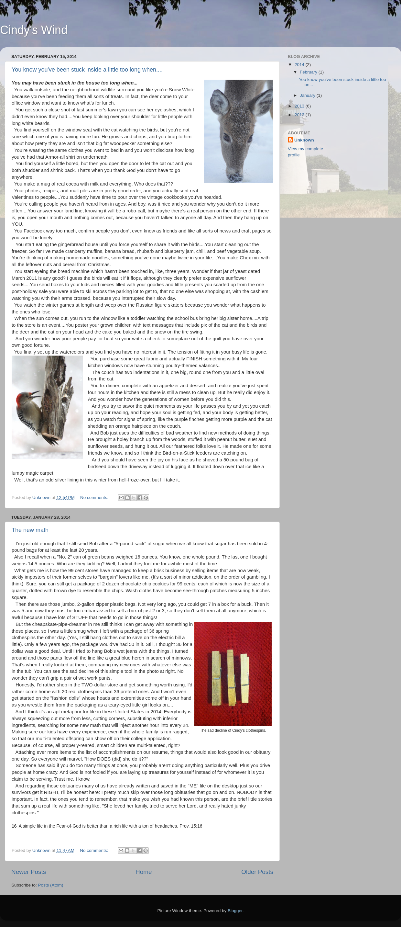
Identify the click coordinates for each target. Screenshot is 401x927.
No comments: (95, 497)
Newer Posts (28, 871)
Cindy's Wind (34, 30)
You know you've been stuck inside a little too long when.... (87, 69)
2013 (300, 106)
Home (143, 871)
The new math (30, 530)
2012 (300, 114)
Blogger (235, 910)
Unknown (304, 140)
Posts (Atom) (50, 885)
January (308, 95)
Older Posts (257, 871)
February (309, 72)
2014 (300, 64)
